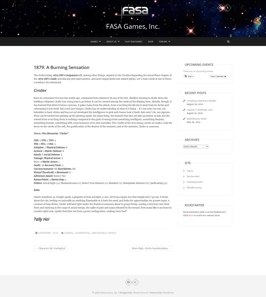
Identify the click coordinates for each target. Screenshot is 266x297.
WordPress (168, 292)
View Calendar (218, 76)
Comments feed (195, 182)
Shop (150, 41)
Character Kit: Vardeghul (50, 248)
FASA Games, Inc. (133, 26)
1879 (55, 232)
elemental (82, 232)
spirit (112, 232)
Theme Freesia (140, 292)
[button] (188, 76)
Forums (163, 41)
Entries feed (193, 176)
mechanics (99, 232)
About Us (111, 41)
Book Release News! (197, 118)
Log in (190, 171)
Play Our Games (133, 41)
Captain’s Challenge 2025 (200, 109)
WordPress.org (194, 187)
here (190, 215)
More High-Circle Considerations (151, 248)
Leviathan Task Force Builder (201, 101)
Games (94, 41)
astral (69, 232)
